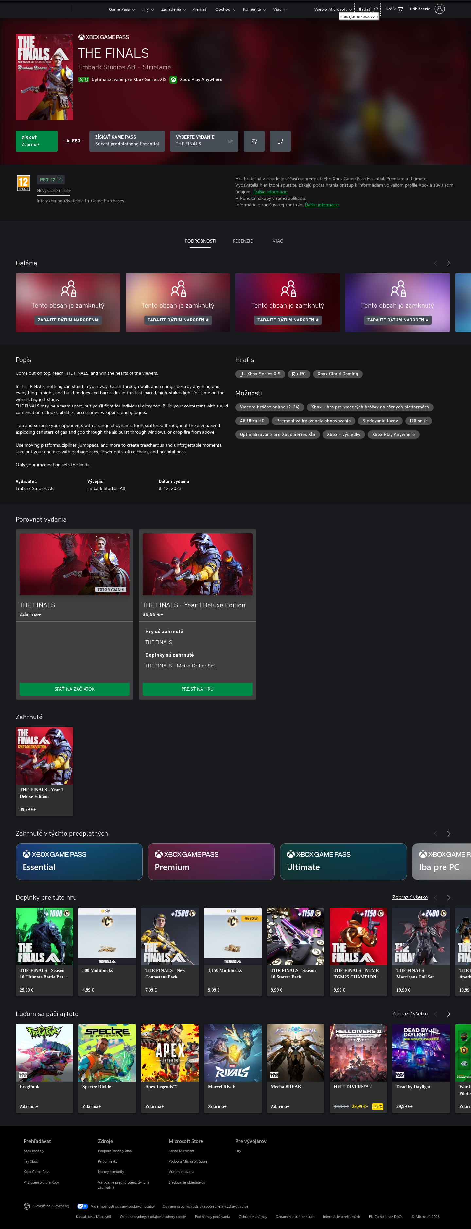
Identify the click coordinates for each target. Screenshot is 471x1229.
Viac (277, 9)
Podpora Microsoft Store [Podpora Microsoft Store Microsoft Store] (188, 1161)
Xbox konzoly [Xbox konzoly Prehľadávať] (34, 1151)
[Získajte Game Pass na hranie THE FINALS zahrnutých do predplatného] (127, 141)
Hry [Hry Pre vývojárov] (238, 1151)
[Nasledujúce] (448, 263)
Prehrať (199, 9)
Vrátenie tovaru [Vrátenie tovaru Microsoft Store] (181, 1171)
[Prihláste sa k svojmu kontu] (426, 9)
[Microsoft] (46, 9)
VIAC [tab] (278, 241)
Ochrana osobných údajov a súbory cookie (153, 1216)
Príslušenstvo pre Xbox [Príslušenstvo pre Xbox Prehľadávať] (41, 1182)
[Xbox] (89, 9)
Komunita (252, 9)
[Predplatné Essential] (79, 861)
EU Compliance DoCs (386, 1216)
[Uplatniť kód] (280, 141)
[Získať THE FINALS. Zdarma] (37, 141)
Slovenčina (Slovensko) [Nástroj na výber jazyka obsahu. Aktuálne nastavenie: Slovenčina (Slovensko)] (51, 1206)
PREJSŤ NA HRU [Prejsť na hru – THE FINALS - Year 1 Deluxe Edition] (198, 689)
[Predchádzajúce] (435, 263)
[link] (44, 771)
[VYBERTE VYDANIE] (204, 141)
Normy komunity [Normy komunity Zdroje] (111, 1171)
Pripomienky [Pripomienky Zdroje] (107, 1161)
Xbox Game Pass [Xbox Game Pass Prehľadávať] (37, 1171)
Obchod (223, 9)
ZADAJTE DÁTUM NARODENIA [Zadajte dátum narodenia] (68, 320)
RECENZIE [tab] (243, 241)
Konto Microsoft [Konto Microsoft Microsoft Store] (181, 1151)
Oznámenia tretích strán (295, 1216)
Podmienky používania (212, 1216)
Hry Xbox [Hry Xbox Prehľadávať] (31, 1161)
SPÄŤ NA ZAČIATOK (75, 689)
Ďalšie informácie (270, 191)
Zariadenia (171, 9)
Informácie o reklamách (341, 1216)
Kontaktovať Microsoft (93, 1216)
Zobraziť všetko (410, 896)
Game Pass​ (119, 9)
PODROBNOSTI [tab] (200, 241)
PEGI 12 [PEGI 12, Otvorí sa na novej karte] (50, 179)
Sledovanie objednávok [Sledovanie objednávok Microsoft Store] (187, 1182)
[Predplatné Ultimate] (343, 861)
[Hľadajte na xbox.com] (367, 8)
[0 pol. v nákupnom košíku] (394, 8)
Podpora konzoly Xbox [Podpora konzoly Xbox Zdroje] (115, 1151)
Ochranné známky (253, 1216)
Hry (145, 9)
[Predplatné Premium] (211, 861)
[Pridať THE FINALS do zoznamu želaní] (254, 141)
